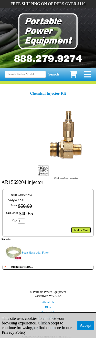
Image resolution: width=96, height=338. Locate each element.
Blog (48, 307)
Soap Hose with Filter (35, 252)
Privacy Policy (14, 332)
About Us (48, 302)
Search (53, 74)
